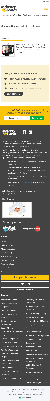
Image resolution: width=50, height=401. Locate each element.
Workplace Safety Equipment (36, 383)
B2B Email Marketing (9, 257)
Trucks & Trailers (32, 351)
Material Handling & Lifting (36, 314)
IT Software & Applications (11, 378)
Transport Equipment (33, 347)
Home (3, 241)
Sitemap (4, 272)
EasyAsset (28, 182)
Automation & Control (9, 300)
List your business (25, 277)
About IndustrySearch (9, 249)
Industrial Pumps (7, 367)
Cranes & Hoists (7, 328)
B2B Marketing (6, 253)
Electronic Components (9, 339)
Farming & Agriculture (9, 342)
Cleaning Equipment (8, 310)
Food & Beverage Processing (11, 346)
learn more (13, 94)
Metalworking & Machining (36, 317)
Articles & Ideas (7, 245)
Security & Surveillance (34, 339)
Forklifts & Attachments (10, 350)
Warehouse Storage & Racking (37, 354)
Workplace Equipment (34, 379)
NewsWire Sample (8, 260)
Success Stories (7, 268)
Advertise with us (7, 264)
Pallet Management (33, 332)
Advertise (45, 2)
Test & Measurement (33, 343)
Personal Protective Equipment (37, 336)
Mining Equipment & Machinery (37, 321)
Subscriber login (25, 289)
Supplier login (25, 283)
